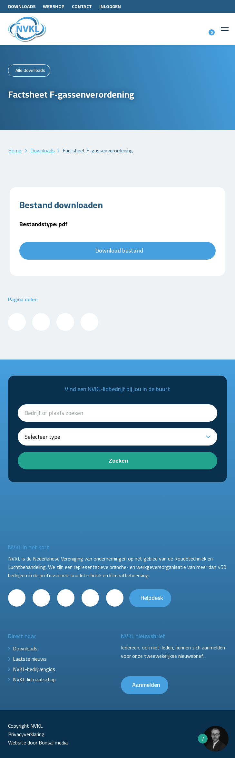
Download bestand (119, 250)
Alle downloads (30, 70)
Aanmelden (146, 684)
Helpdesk (152, 597)
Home (14, 150)
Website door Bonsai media (38, 742)
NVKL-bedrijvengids (34, 669)
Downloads (21, 6)
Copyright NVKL (25, 726)
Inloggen (110, 6)
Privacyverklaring (26, 734)
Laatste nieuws (30, 659)
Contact (82, 6)
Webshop (53, 6)
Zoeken (118, 460)
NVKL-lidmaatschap (34, 679)
